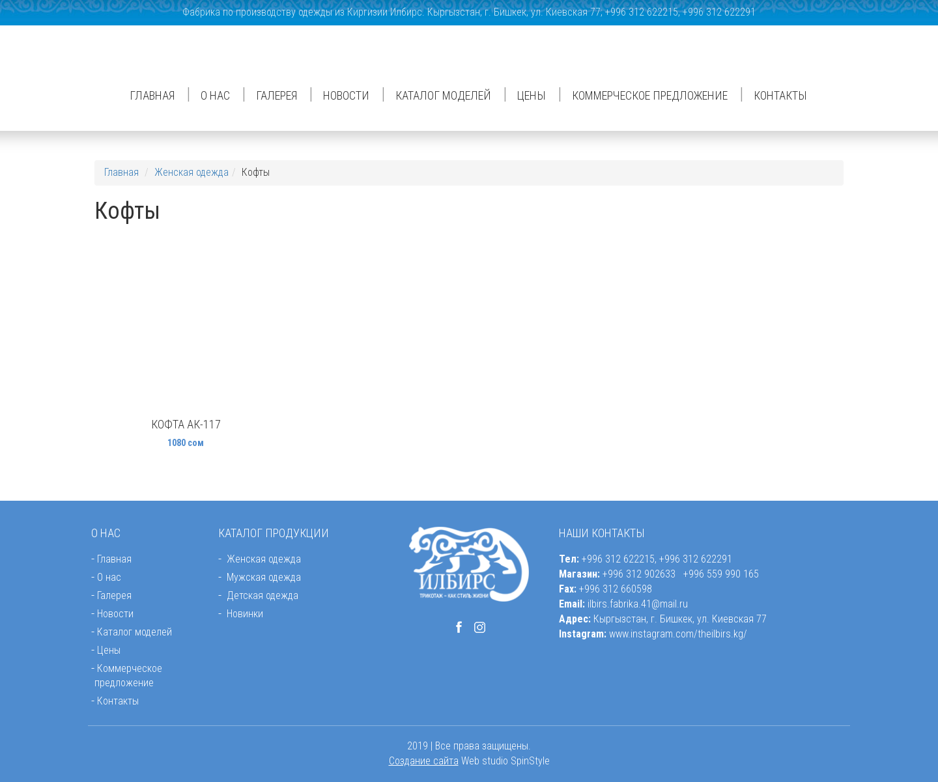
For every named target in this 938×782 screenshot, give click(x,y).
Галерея (276, 95)
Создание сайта (424, 761)
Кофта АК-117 (186, 424)
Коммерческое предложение (650, 95)
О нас (215, 95)
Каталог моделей (443, 95)
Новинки (245, 613)
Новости (346, 95)
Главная (152, 95)
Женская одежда (191, 172)
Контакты (780, 95)
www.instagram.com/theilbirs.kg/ (678, 634)
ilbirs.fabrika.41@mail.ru (638, 604)
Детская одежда (262, 595)
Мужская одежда (264, 577)
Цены (531, 95)
